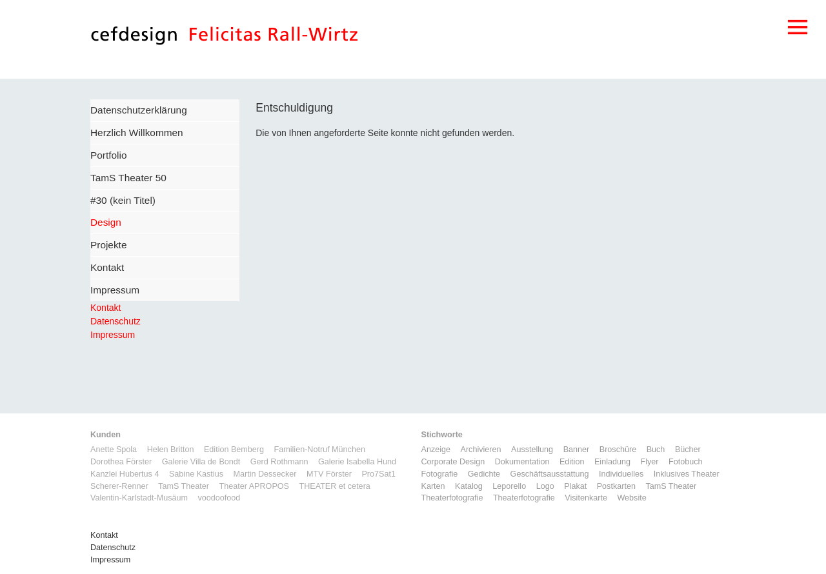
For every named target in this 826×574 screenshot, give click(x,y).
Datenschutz (115, 321)
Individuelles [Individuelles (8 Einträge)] (621, 474)
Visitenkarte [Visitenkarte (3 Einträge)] (586, 497)
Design (105, 222)
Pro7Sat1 (378, 474)
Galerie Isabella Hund (357, 461)
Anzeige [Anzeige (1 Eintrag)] (436, 449)
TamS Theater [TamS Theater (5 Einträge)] (670, 486)
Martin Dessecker (264, 474)
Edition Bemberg (234, 449)
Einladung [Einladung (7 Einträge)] (612, 461)
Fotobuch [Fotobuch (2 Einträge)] (686, 461)
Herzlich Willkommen (136, 132)
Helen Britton (170, 449)
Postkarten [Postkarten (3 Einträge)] (616, 486)
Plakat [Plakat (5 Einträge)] (575, 486)
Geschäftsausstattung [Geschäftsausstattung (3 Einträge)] (549, 474)
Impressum (114, 289)
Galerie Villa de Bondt (201, 461)
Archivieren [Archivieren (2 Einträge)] (481, 449)
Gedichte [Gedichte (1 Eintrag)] (484, 474)
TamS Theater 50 (128, 177)
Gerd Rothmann (279, 461)
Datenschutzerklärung (138, 109)
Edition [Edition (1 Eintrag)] (572, 461)
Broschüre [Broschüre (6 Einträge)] (617, 449)
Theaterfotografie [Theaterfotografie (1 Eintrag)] (452, 497)
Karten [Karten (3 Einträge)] (433, 486)
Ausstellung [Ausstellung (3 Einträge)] (532, 449)
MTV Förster (329, 474)
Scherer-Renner (119, 486)
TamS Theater (183, 486)
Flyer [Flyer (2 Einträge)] (649, 461)
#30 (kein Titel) (123, 200)
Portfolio (108, 155)
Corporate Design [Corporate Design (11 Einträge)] (453, 461)
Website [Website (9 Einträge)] (631, 497)
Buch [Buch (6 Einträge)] (656, 449)
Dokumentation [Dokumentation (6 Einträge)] (522, 461)
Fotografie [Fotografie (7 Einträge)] (439, 474)
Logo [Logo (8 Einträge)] (545, 486)
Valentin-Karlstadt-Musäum (139, 497)
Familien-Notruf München (319, 449)
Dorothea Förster (121, 461)
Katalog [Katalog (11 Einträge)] (469, 486)
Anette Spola (113, 449)
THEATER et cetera (334, 486)
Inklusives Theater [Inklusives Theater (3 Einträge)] (687, 474)
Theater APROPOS (254, 486)
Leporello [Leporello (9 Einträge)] (509, 486)
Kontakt (107, 267)
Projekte (108, 244)
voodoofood (218, 497)
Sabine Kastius (196, 474)
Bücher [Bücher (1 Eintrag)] (688, 449)
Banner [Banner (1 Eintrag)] (576, 449)
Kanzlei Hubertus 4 (124, 474)
